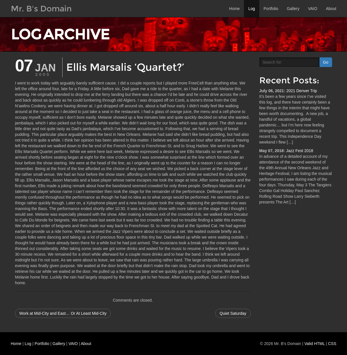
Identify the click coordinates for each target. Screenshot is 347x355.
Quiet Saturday (233, 313)
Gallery (293, 8)
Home (234, 8)
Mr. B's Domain (41, 8)
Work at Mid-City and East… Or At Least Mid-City (63, 313)
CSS (332, 343)
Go (325, 62)
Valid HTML (314, 343)
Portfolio (271, 8)
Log (251, 8)
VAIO (312, 8)
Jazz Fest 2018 (299, 150)
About (331, 8)
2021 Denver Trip (301, 90)
